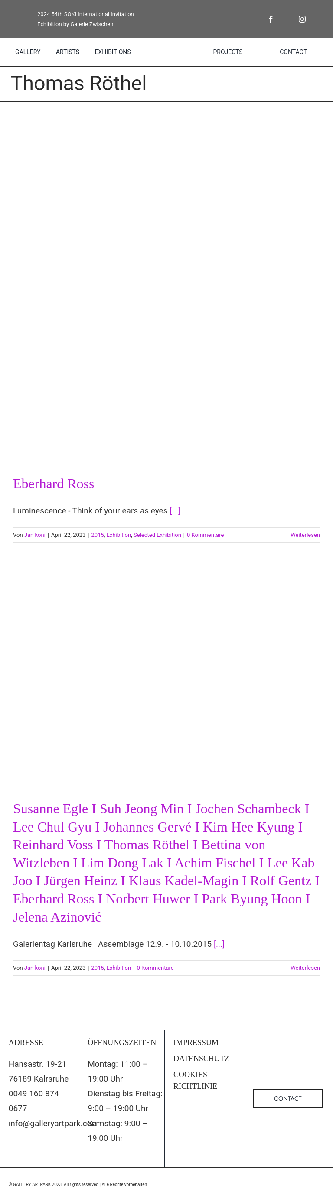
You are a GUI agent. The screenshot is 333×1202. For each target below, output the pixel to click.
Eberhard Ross (54, 483)
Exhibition (119, 535)
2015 (97, 535)
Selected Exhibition (157, 535)
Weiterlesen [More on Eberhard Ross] (305, 535)
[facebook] (271, 19)
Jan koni (35, 535)
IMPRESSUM (196, 1042)
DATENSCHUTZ (201, 1058)
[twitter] (286, 19)
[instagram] (302, 19)
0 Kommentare (205, 535)
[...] (175, 511)
